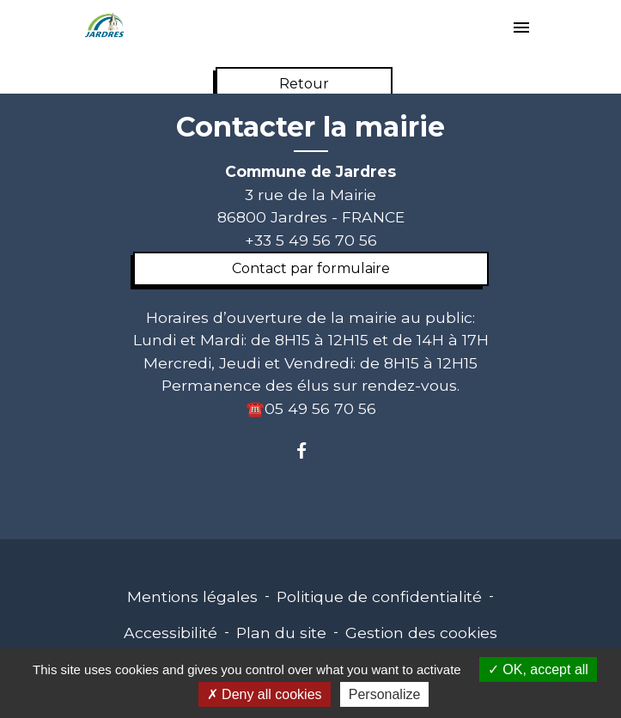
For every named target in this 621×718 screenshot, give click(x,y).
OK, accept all (538, 669)
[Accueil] (105, 26)
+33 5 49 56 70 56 (311, 240)
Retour (304, 84)
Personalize (385, 694)
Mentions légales (192, 596)
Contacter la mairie (310, 127)
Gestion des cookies (421, 633)
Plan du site (281, 633)
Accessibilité (170, 633)
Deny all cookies (264, 694)
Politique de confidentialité (379, 596)
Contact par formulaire (311, 268)
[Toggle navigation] (521, 29)
